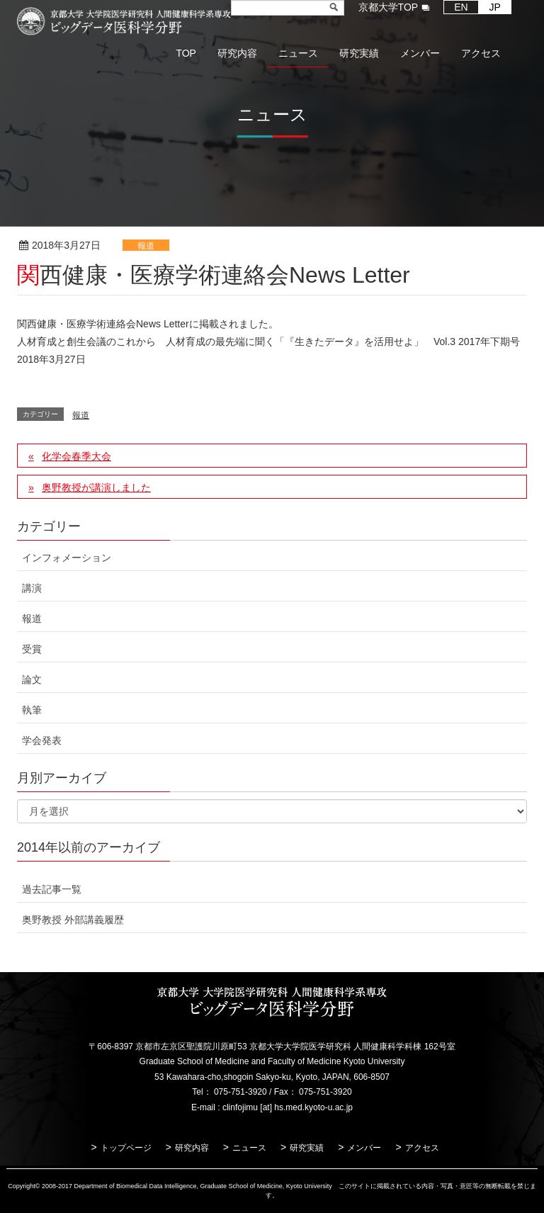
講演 (32, 588)
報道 (145, 246)
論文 (32, 679)
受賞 (32, 649)
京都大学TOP (388, 7)
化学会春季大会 (76, 456)
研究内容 (192, 1148)
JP (495, 7)
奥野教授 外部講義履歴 (73, 919)
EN (461, 7)
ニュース (249, 1148)
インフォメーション (66, 557)
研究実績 (307, 1148)
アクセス (422, 1148)
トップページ (126, 1148)
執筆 (32, 710)
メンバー (364, 1148)
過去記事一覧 (51, 889)
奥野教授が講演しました (96, 487)
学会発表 (42, 740)
